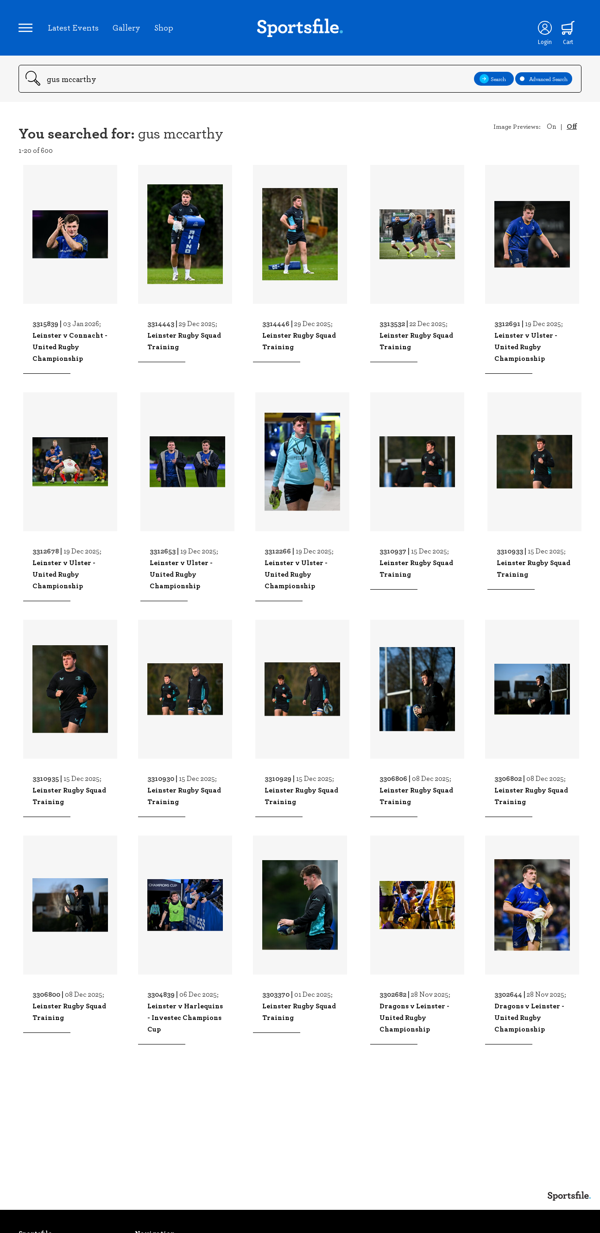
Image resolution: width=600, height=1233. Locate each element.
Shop (163, 27)
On (551, 126)
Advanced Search (544, 78)
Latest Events (73, 27)
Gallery (126, 27)
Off (572, 126)
